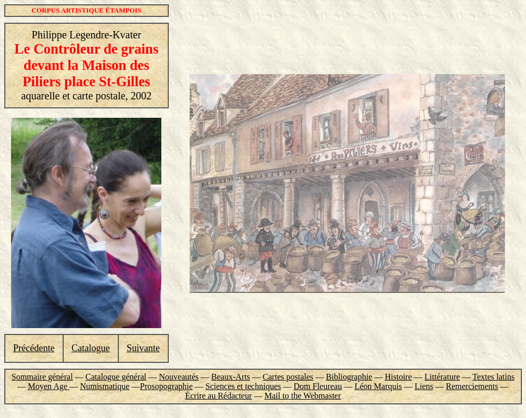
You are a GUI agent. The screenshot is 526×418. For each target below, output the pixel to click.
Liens (424, 386)
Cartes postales (288, 376)
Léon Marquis (378, 386)
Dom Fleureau (318, 386)
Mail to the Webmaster (302, 395)
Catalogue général (116, 376)
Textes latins (493, 376)
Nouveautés (179, 376)
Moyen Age (48, 386)
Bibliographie (349, 376)
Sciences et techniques (243, 386)
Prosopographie (166, 386)
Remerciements (472, 386)
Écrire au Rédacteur (218, 395)
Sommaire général (42, 376)
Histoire (398, 376)
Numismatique (104, 386)
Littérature (442, 376)
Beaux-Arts (230, 376)
